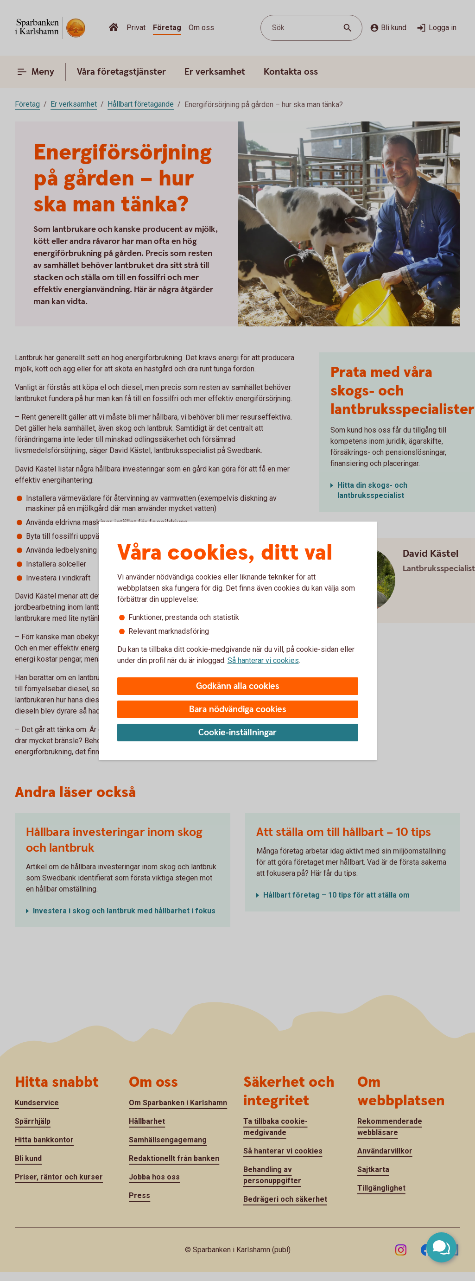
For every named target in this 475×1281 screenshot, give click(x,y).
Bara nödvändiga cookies (237, 709)
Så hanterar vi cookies (263, 660)
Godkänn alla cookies (237, 686)
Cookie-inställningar (237, 733)
